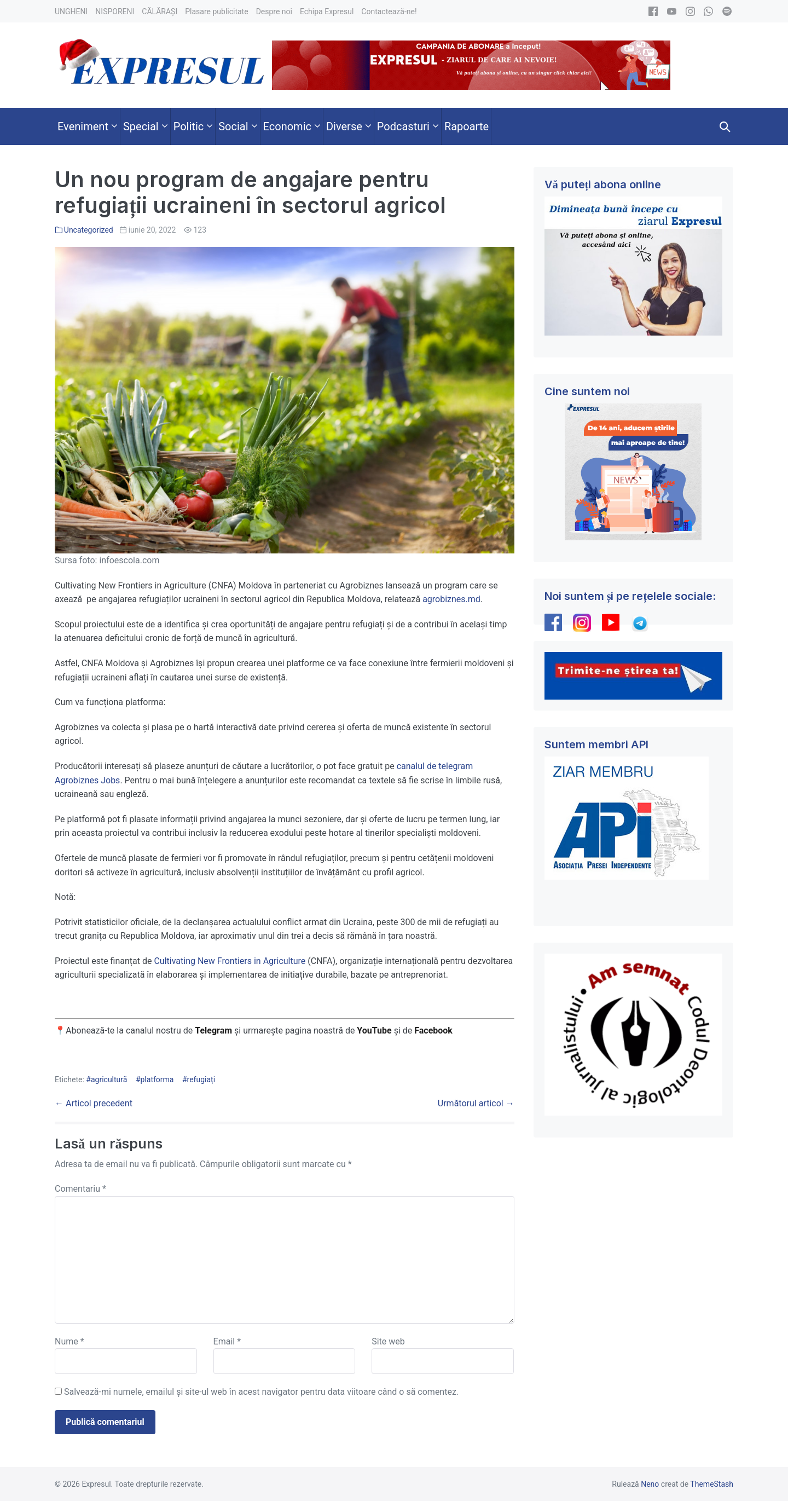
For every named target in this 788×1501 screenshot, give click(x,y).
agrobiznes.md (451, 599)
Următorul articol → (476, 1103)
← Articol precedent (93, 1103)
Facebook (434, 1030)
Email (227, 1341)
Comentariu (80, 1189)
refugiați (201, 1079)
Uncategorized (88, 230)
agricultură (109, 1079)
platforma (157, 1079)
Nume (69, 1341)
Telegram (213, 1030)
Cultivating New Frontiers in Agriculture (229, 961)
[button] (725, 126)
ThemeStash (711, 1484)
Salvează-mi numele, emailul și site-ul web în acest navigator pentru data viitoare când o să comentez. (261, 1392)
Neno (650, 1484)
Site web (388, 1341)
